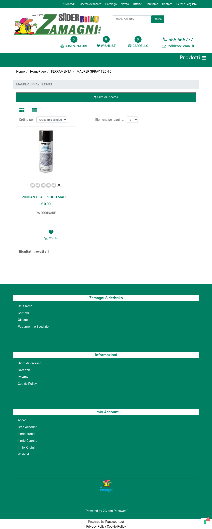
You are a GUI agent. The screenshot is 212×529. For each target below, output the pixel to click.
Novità (125, 4)
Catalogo (111, 4)
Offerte (137, 4)
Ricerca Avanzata (90, 4)
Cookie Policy (27, 384)
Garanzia (24, 370)
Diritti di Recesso (29, 363)
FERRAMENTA (61, 71)
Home (20, 71)
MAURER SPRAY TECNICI (94, 71)
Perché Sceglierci (186, 4)
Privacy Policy (96, 526)
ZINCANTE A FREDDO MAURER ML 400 (46, 197)
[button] (157, 19)
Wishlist (23, 454)
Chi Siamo (152, 4)
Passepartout (114, 522)
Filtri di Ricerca (106, 97)
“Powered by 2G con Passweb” (106, 511)
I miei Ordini (26, 447)
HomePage (38, 71)
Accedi (68, 4)
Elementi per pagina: (109, 120)
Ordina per (26, 120)
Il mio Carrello (27, 441)
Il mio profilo (26, 434)
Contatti (167, 4)
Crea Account (27, 427)
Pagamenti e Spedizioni (34, 326)
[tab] (22, 110)
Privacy (23, 377)
